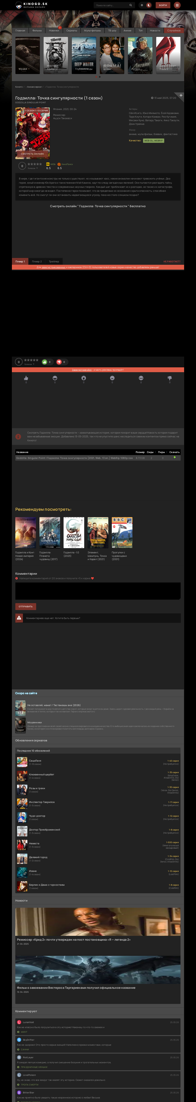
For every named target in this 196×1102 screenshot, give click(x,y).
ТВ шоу (112, 30)
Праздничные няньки (32, 1067)
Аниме (127, 30)
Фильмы (37, 30)
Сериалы (71, 30)
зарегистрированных (54, 267)
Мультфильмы (92, 30)
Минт (22, 1031)
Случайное (173, 30)
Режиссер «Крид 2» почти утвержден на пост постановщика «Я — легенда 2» (74, 940)
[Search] (130, 5)
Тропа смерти (27, 1084)
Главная (20, 30)
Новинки (54, 30)
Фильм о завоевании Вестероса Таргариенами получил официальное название (76, 988)
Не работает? (172, 261)
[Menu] (177, 5)
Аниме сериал (34, 86)
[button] (96, 77)
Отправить (26, 606)
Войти (163, 5)
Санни (23, 1049)
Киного (19, 86)
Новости (155, 30)
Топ (141, 30)
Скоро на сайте (26, 693)
